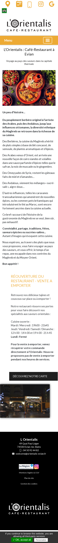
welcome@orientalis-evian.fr (31, 453)
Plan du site (29, 478)
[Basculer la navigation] (47, 40)
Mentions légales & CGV (29, 472)
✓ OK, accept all (22, 539)
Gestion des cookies (29, 484)
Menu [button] (8, 40)
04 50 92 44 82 (31, 450)
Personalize (41, 540)
